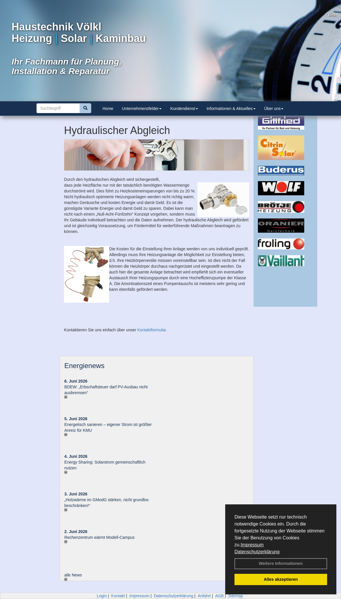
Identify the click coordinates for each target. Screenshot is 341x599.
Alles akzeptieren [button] (281, 579)
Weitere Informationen (281, 563)
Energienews (84, 366)
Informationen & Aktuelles (231, 108)
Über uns (274, 108)
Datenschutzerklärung (257, 551)
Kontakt (118, 596)
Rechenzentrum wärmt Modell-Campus (99, 537)
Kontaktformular (151, 330)
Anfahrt (204, 596)
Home (107, 108)
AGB (219, 596)
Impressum (252, 544)
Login (102, 596)
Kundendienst (184, 108)
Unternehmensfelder (142, 108)
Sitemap (235, 596)
